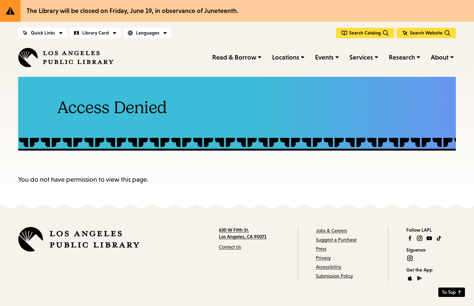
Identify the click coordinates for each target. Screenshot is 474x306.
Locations (285, 57)
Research (402, 57)
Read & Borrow (234, 57)
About (440, 57)
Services (361, 57)
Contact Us (230, 246)
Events (324, 57)
